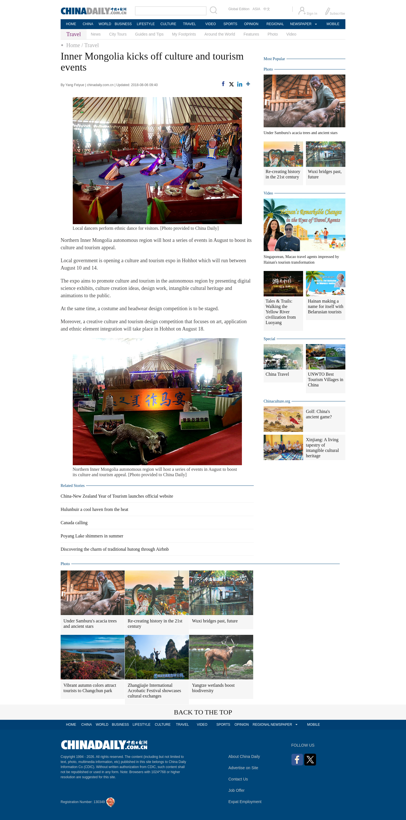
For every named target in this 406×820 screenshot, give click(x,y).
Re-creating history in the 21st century (155, 623)
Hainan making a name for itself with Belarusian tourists (325, 306)
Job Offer (236, 790)
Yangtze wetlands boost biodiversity (213, 688)
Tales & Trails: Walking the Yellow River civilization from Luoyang (281, 312)
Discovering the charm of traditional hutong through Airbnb (115, 549)
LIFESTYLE (146, 24)
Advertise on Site (243, 768)
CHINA (88, 24)
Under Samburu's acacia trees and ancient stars (90, 623)
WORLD (105, 24)
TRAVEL (189, 24)
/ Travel (90, 45)
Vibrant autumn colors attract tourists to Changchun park (89, 688)
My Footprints (184, 34)
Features (251, 34)
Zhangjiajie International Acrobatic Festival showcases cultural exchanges (154, 690)
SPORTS (230, 24)
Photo (273, 34)
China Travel (277, 374)
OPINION (251, 24)
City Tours (118, 34)
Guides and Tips (149, 34)
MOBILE (332, 24)
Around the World (219, 34)
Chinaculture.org (277, 401)
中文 (266, 9)
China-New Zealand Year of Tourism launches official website (117, 496)
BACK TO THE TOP (203, 712)
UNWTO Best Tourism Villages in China (325, 379)
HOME (71, 24)
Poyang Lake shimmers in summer (92, 535)
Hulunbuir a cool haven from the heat (94, 509)
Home (73, 45)
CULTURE (168, 24)
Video (291, 34)
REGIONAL (275, 24)
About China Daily (244, 756)
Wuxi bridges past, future (215, 620)
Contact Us (238, 779)
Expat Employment (245, 801)
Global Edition (239, 9)
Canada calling (74, 522)
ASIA (256, 9)
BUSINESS (123, 24)
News (96, 34)
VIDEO (210, 24)
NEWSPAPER (300, 24)
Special (269, 339)
